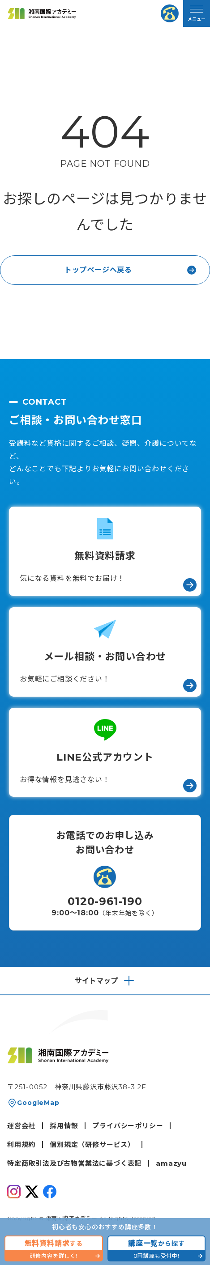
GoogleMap (38, 1103)
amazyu (171, 1163)
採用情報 (64, 1125)
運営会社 (21, 1125)
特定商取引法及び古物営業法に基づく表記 (74, 1163)
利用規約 (21, 1144)
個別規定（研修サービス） (92, 1144)
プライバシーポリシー (127, 1125)
